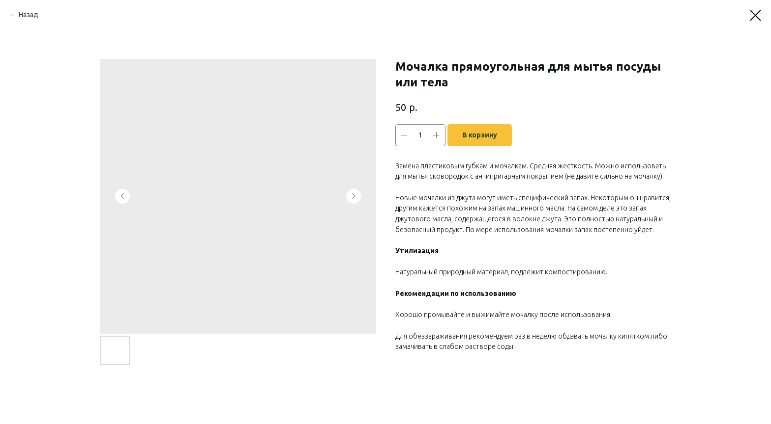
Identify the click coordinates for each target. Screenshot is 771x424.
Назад (28, 15)
